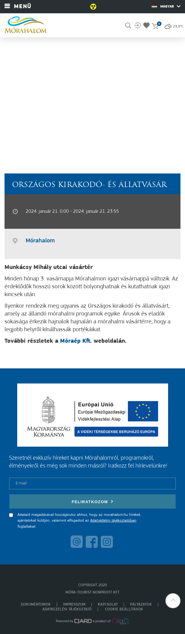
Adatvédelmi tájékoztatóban (113, 520)
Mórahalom (40, 241)
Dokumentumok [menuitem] (36, 605)
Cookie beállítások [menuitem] (124, 609)
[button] (172, 600)
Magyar (166, 6)
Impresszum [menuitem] (74, 605)
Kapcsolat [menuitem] (108, 605)
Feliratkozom (92, 501)
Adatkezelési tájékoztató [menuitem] (67, 609)
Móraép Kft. (76, 341)
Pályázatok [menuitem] (141, 605)
